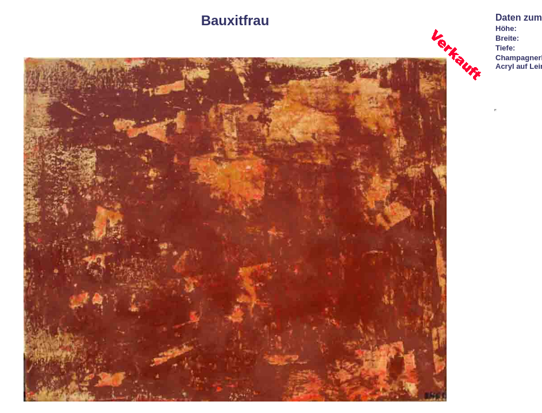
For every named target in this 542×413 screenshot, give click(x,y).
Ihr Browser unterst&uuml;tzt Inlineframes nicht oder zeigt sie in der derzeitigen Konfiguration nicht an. (495, 110)
